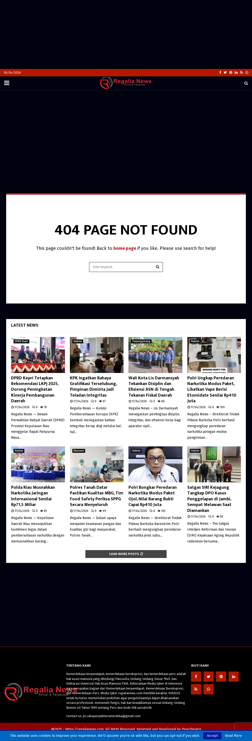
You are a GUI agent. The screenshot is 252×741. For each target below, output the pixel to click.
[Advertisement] (126, 34)
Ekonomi (79, 450)
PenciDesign (191, 729)
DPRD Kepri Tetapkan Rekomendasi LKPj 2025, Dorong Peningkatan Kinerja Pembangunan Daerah (34, 389)
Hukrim (78, 341)
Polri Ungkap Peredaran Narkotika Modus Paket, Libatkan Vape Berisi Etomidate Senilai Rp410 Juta (211, 389)
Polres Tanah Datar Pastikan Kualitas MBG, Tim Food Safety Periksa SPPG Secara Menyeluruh (96, 496)
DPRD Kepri (21, 341)
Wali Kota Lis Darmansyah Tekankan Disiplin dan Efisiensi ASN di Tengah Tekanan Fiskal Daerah (153, 386)
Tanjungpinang (141, 341)
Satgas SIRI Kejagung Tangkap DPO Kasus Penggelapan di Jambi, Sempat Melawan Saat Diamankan (209, 499)
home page (124, 248)
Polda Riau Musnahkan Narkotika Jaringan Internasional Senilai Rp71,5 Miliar (33, 496)
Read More (233, 736)
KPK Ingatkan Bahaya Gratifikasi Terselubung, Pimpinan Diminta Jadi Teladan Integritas (93, 386)
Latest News (24, 325)
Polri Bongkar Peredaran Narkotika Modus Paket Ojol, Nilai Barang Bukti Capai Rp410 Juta (152, 496)
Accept (212, 736)
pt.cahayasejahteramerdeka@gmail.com (112, 716)
